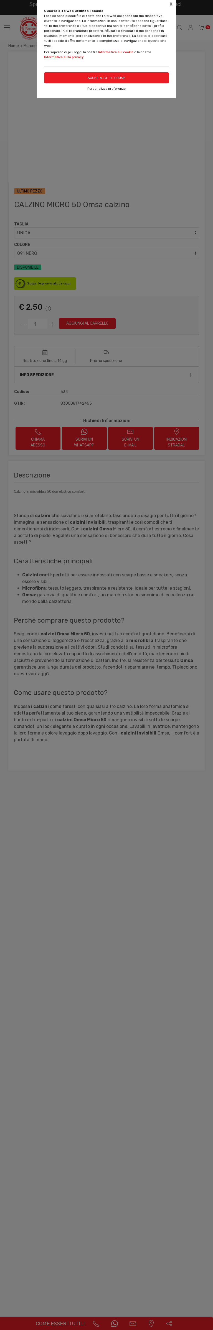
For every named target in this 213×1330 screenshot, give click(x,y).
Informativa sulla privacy (64, 57)
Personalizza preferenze (106, 89)
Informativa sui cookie (115, 52)
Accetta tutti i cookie (107, 78)
